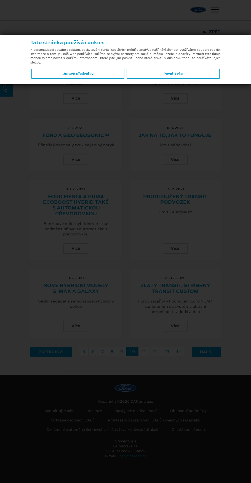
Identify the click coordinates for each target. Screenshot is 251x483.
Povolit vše (173, 73)
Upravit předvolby (78, 73)
